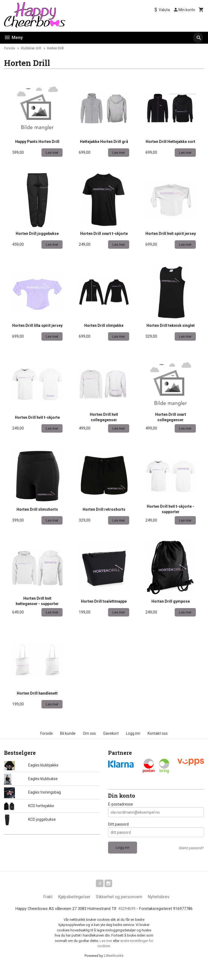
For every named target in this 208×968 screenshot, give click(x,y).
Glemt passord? (191, 848)
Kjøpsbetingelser (74, 897)
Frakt (48, 897)
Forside (9, 48)
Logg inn (133, 733)
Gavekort (111, 733)
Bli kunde (68, 733)
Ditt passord (118, 824)
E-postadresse (120, 804)
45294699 (128, 909)
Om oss (89, 733)
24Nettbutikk (114, 957)
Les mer (106, 942)
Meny (13, 37)
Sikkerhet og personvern (119, 897)
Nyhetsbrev (159, 897)
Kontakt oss (158, 733)
